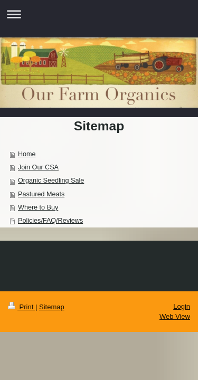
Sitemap (51, 307)
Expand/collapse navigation (99, 14)
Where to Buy (38, 207)
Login (181, 306)
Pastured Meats (41, 194)
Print (21, 307)
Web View (174, 316)
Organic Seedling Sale (51, 180)
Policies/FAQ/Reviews (50, 220)
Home (27, 154)
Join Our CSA (38, 167)
